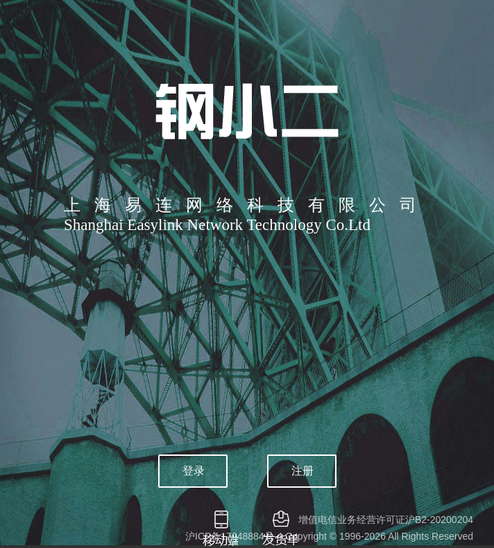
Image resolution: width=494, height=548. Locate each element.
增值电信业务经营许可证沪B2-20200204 (385, 519)
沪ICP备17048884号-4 (233, 536)
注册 (302, 471)
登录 (193, 471)
